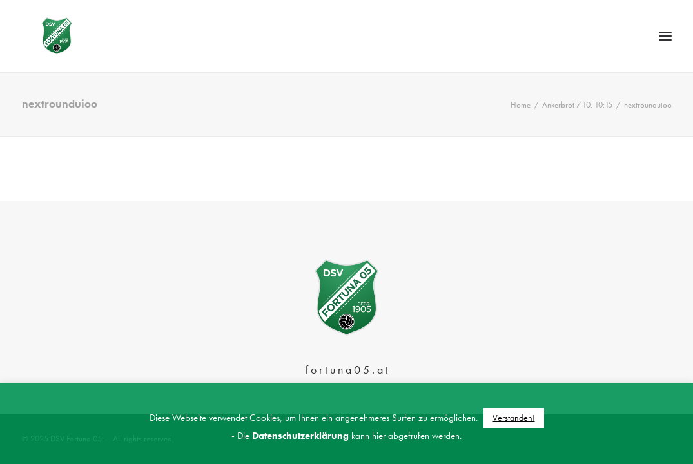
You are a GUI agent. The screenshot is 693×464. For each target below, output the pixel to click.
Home (521, 131)
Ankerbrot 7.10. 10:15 (577, 131)
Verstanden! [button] (514, 417)
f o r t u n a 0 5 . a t (347, 369)
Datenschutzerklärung (300, 435)
